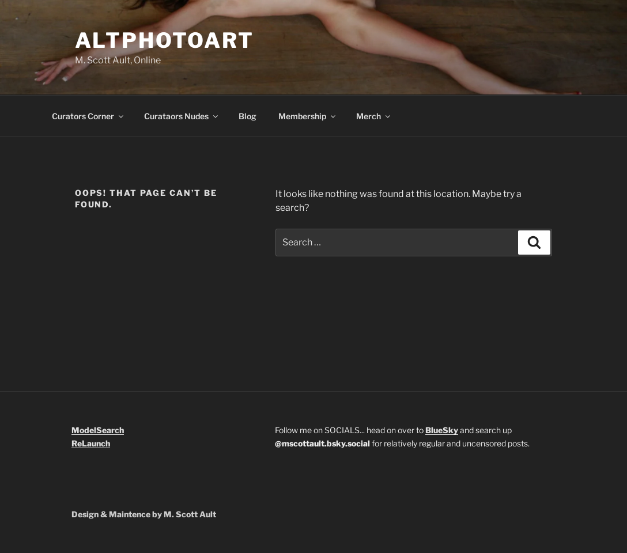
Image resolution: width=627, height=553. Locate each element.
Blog (247, 116)
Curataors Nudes (182, 116)
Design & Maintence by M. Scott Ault (143, 514)
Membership (307, 116)
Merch (374, 116)
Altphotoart (165, 40)
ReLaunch (90, 443)
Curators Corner (88, 116)
